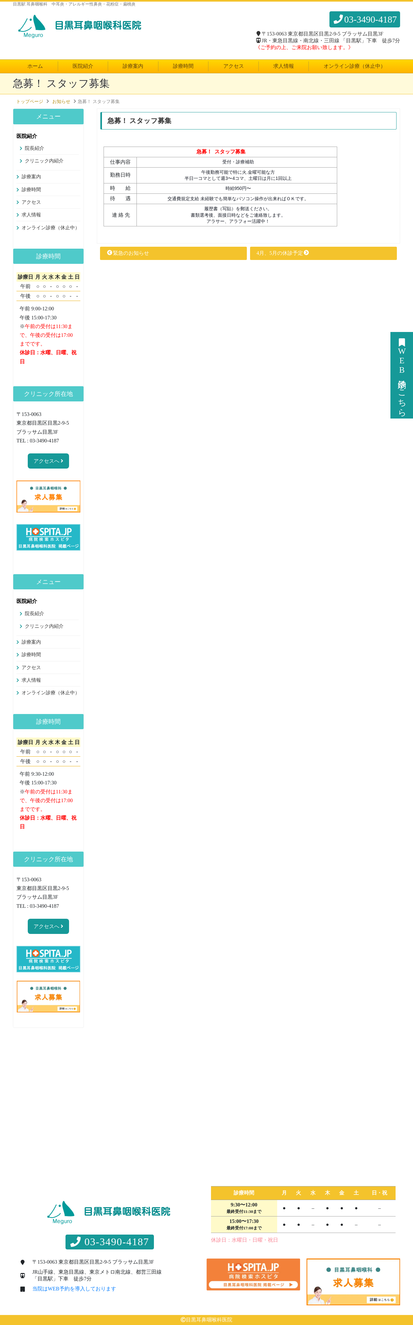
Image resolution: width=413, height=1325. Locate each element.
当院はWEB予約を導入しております (74, 1289)
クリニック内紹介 (44, 160)
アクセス (233, 66)
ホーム (35, 66)
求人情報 (283, 66)
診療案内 (133, 66)
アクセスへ (48, 461)
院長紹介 (34, 148)
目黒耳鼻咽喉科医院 (209, 1319)
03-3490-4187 (365, 19)
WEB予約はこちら (402, 375)
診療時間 (183, 66)
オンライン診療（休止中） (355, 66)
